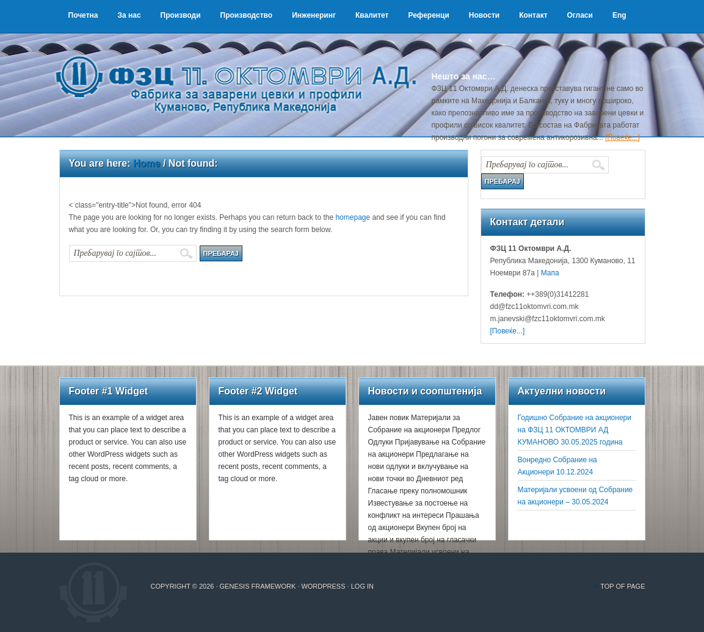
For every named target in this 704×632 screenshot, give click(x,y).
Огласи (580, 15)
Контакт (533, 15)
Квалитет (372, 15)
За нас (128, 15)
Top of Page (622, 586)
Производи (181, 15)
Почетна (83, 15)
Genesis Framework (258, 586)
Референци (428, 15)
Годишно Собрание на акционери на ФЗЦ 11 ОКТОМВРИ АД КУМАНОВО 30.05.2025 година (574, 429)
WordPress (323, 586)
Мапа (549, 273)
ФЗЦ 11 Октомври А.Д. (242, 70)
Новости (484, 15)
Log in (362, 586)
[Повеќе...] (622, 137)
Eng (619, 15)
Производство (246, 15)
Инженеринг (314, 15)
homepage (352, 217)
